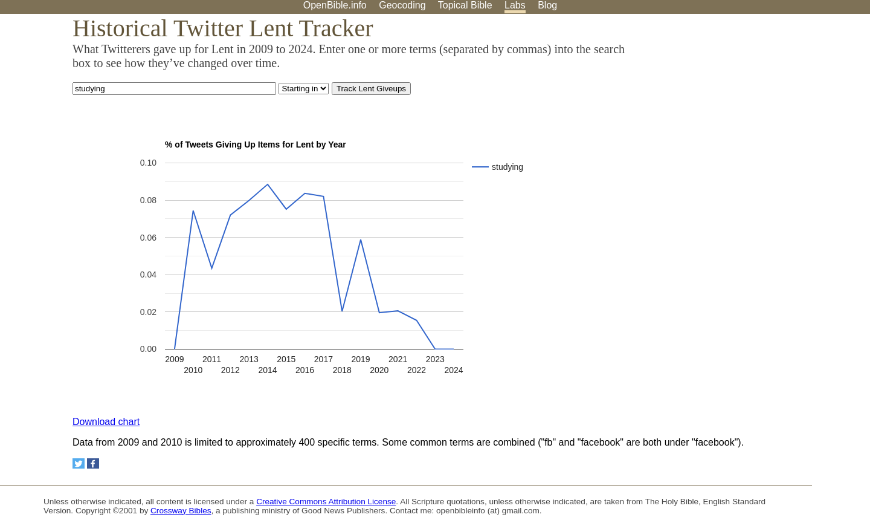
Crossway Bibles (180, 510)
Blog (547, 5)
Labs (515, 5)
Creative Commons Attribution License (326, 501)
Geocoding (402, 5)
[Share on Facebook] (93, 463)
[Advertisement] (748, 108)
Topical (465, 5)
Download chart (106, 422)
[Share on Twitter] (78, 463)
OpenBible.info (335, 5)
